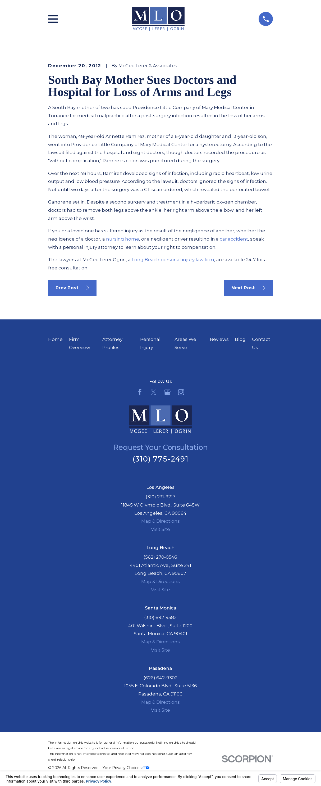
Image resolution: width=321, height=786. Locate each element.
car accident (234, 239)
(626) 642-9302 (160, 677)
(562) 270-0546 (160, 557)
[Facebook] (140, 392)
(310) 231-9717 (160, 496)
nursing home (122, 239)
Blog (240, 339)
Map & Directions (160, 521)
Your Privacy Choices (126, 767)
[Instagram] (181, 392)
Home (55, 339)
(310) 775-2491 (160, 459)
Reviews (219, 339)
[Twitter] (153, 392)
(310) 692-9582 (160, 617)
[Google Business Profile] (167, 392)
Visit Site (160, 529)
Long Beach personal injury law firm (173, 259)
